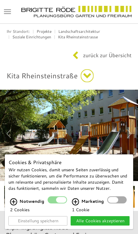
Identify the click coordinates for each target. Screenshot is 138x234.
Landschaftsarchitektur (79, 31)
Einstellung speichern (38, 221)
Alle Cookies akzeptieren (100, 221)
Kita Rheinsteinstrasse (78, 37)
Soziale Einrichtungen (31, 37)
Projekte (44, 31)
